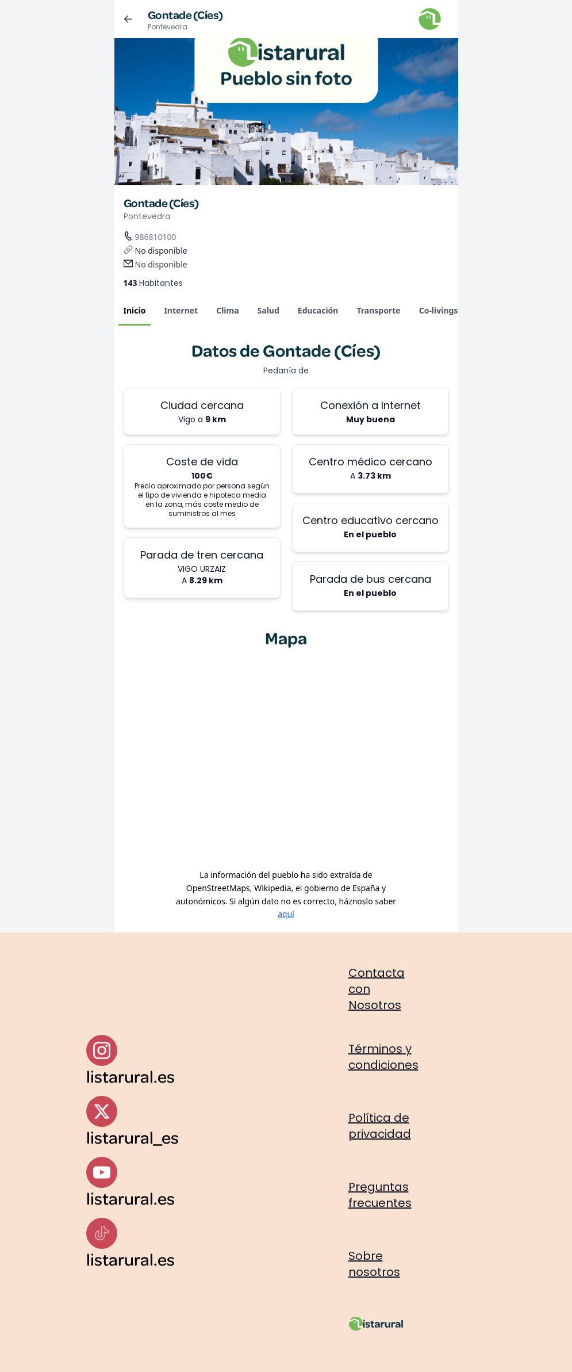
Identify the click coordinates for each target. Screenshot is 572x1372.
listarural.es (130, 1076)
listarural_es (132, 1137)
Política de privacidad (379, 1126)
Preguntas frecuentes (380, 1195)
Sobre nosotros (374, 1264)
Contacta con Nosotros (376, 989)
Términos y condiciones (383, 1057)
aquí (286, 913)
